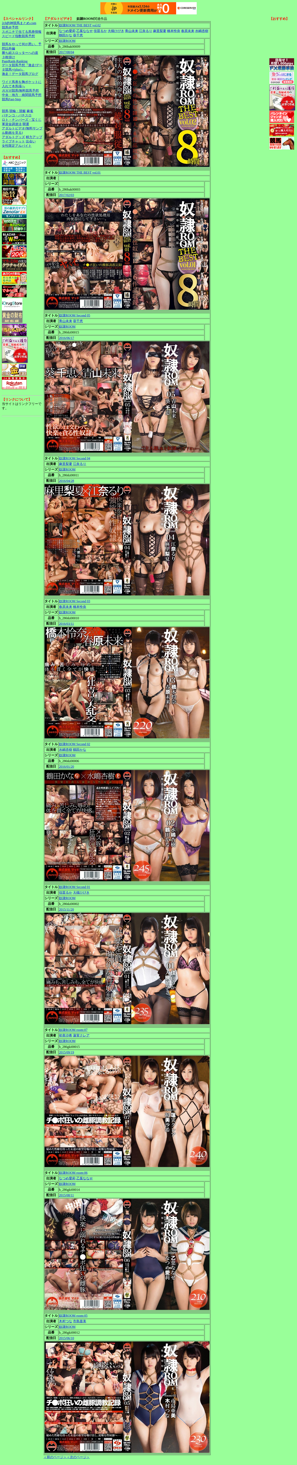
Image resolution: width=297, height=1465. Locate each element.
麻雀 (30, 111)
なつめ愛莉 (67, 31)
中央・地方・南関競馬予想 (21, 95)
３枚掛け (8, 57)
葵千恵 (78, 35)
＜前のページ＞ (55, 1457)
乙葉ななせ (84, 31)
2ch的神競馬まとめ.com (19, 23)
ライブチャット (13, 141)
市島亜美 (79, 1321)
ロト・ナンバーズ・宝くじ (21, 119)
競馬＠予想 (10, 27)
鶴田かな (65, 35)
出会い (31, 141)
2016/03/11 (66, 623)
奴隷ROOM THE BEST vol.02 (80, 25)
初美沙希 (65, 1035)
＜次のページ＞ (78, 1457)
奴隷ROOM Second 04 (74, 458)
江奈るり (145, 31)
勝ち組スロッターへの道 (20, 53)
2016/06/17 (66, 338)
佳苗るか (100, 31)
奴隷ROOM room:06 (73, 1172)
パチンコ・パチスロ (17, 115)
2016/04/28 (66, 481)
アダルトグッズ (13, 137)
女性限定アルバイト (17, 145)
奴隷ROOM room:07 (73, 1030)
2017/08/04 (66, 52)
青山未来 (131, 31)
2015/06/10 (66, 1338)
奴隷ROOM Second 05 (74, 315)
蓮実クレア (81, 1035)
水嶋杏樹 (201, 31)
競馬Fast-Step (11, 99)
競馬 (5, 111)
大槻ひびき (116, 31)
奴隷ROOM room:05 (73, 1315)
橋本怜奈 (173, 31)
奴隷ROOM (67, 41)
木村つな (65, 1321)
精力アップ (34, 137)
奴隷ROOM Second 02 (74, 744)
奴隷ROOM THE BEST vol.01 (80, 172)
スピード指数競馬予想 (18, 36)
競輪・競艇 (17, 111)
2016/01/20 (66, 766)
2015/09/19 (66, 1052)
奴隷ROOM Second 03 (74, 601)
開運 (25, 124)
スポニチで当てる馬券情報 (21, 31)
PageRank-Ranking (14, 61)
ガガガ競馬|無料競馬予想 (20, 90)
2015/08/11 (66, 1195)
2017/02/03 (66, 195)
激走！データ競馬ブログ (20, 74)
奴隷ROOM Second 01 (74, 887)
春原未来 (187, 31)
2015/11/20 (66, 909)
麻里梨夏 (159, 31)
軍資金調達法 (12, 124)
